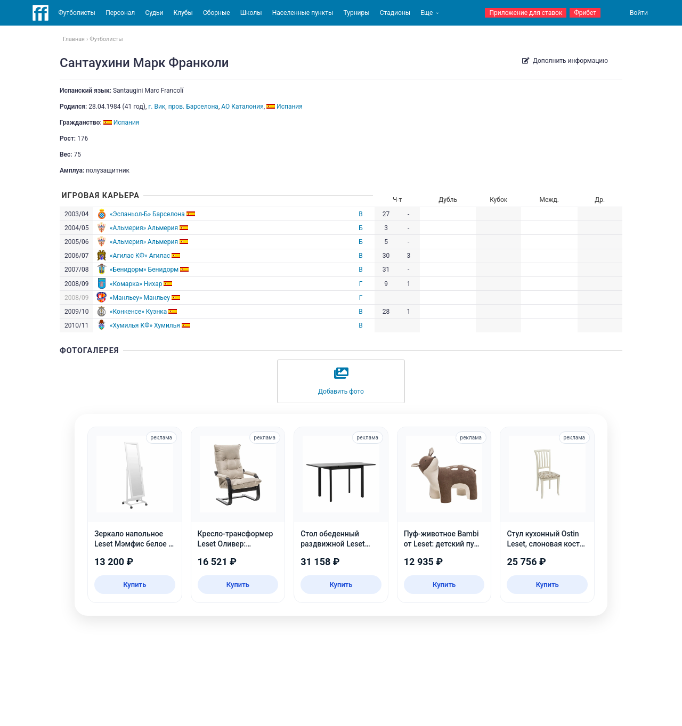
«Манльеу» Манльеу (140, 297)
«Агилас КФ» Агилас (140, 255)
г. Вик (156, 106)
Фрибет (585, 13)
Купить (134, 585)
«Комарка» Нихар (136, 284)
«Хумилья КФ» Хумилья (145, 325)
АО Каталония (242, 106)
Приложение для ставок (525, 13)
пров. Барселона (193, 106)
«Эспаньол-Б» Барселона (147, 214)
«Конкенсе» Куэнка (138, 311)
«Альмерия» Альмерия (144, 228)
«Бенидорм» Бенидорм (144, 269)
